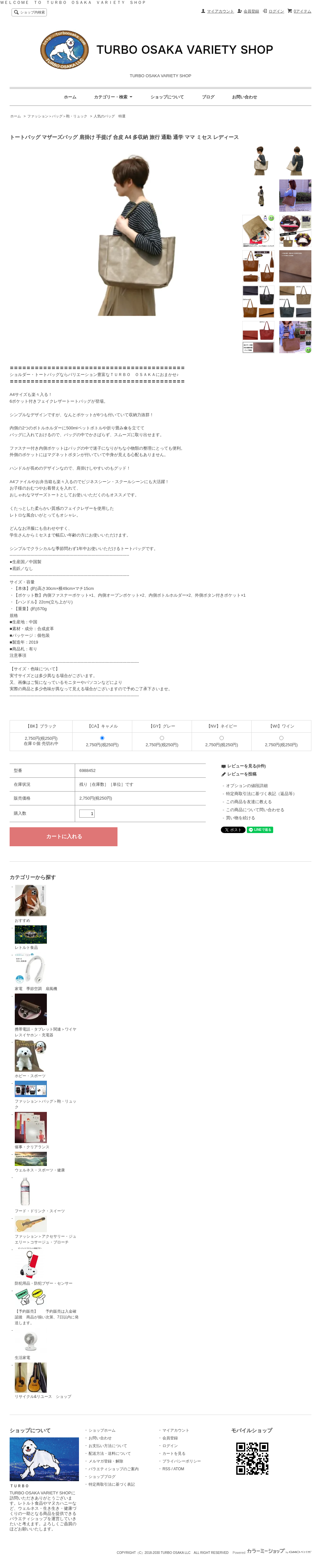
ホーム (70, 97)
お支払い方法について (108, 1446)
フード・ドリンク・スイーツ (40, 1194)
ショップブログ (102, 1476)
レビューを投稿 (241, 774)
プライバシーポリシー (181, 1461)
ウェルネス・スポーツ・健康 (40, 1162)
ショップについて (167, 97)
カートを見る (174, 1453)
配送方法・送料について (110, 1453)
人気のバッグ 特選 (110, 116)
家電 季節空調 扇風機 (36, 971)
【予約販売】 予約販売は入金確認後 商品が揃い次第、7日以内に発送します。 (47, 1306)
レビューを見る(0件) (246, 766)
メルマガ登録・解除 (106, 1461)
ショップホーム (102, 1430)
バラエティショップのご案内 (114, 1469)
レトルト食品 (31, 937)
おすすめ (31, 903)
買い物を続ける (240, 817)
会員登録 (251, 11)
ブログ (208, 97)
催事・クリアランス (32, 1131)
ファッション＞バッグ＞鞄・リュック (57, 116)
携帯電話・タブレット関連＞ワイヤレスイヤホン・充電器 (45, 1015)
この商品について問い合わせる (255, 809)
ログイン (276, 11)
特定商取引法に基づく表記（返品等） (261, 793)
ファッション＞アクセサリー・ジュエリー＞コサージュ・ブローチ (45, 1230)
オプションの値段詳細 (247, 785)
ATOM (178, 1469)
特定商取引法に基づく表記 (112, 1484)
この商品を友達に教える (249, 801)
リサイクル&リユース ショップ (43, 1380)
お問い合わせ (244, 97)
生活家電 (31, 1344)
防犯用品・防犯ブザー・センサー (44, 1266)
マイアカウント (220, 11)
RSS (166, 1469)
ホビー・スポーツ (31, 1059)
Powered (272, 1552)
